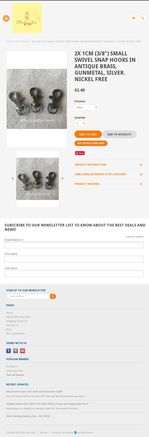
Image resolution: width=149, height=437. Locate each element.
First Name (11, 254)
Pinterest (22, 351)
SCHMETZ (12, 366)
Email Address (14, 239)
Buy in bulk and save (91, 143)
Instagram (15, 351)
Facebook (8, 351)
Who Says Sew (14, 370)
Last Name (11, 268)
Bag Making (22, 41)
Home (9, 41)
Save (81, 153)
